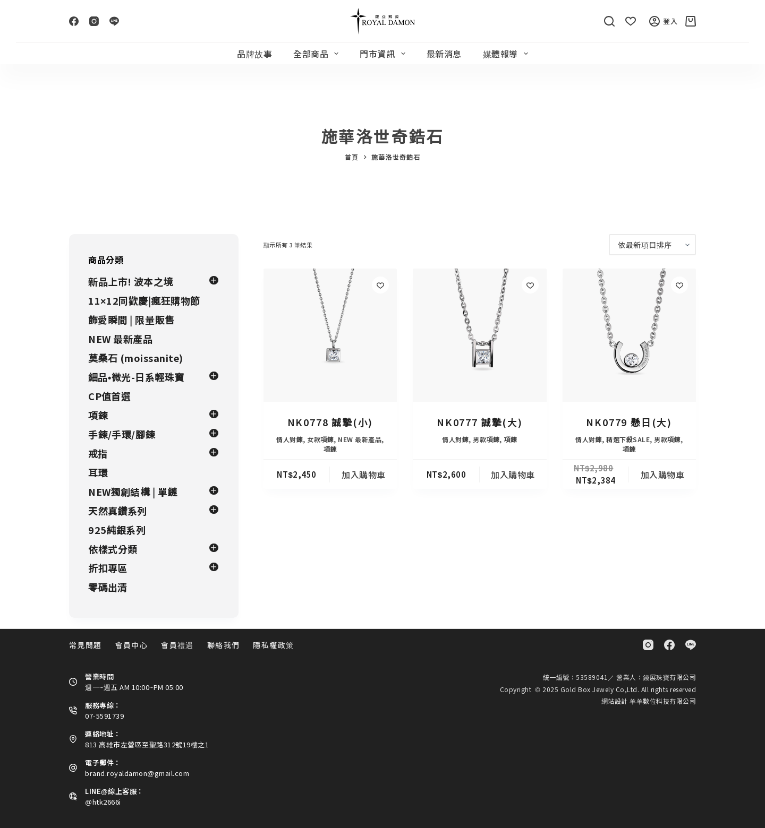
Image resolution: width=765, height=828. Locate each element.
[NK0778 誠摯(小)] (330, 335)
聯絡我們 (223, 645)
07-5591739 (104, 716)
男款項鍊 (486, 439)
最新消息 (444, 53)
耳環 (98, 472)
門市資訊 (384, 53)
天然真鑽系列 (117, 510)
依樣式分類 (113, 548)
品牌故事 (254, 53)
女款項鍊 (320, 439)
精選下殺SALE (628, 439)
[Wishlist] (630, 21)
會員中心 (131, 645)
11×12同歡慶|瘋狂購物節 (144, 300)
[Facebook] (74, 21)
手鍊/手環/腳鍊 (121, 434)
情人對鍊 (289, 439)
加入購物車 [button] (364, 474)
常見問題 (85, 645)
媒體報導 (507, 53)
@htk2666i (103, 802)
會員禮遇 (177, 645)
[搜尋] (609, 21)
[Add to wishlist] (380, 285)
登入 (663, 21)
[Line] (114, 21)
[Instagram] (94, 21)
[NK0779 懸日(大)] (629, 335)
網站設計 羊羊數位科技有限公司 (648, 700)
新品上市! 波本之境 (130, 281)
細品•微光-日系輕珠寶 (136, 376)
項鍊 (330, 448)
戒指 (98, 453)
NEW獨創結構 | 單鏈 (132, 491)
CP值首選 (109, 396)
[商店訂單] (652, 244)
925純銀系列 (117, 529)
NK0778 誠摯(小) (330, 422)
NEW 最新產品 (359, 439)
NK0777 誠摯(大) (480, 422)
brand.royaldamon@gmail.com (137, 773)
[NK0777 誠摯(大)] (479, 335)
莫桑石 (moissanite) (135, 357)
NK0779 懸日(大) (629, 422)
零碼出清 (108, 587)
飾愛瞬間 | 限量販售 (131, 319)
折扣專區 (108, 568)
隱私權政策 (273, 645)
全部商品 (318, 53)
